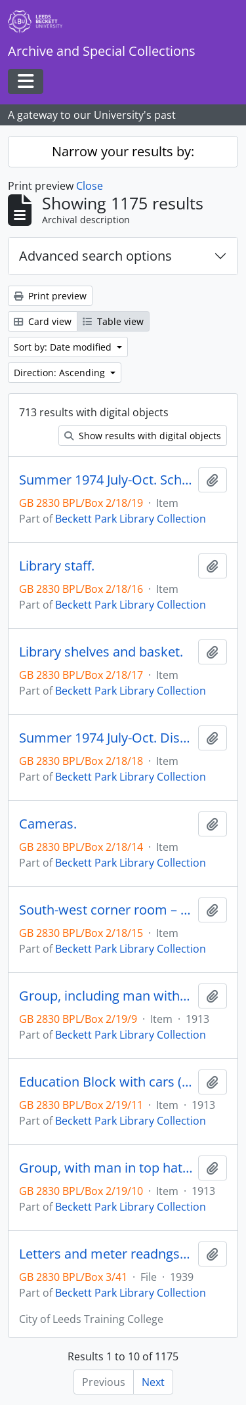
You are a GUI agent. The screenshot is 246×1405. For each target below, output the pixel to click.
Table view (113, 321)
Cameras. (48, 824)
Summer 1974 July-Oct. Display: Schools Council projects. (106, 738)
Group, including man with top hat (106, 996)
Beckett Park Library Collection (130, 518)
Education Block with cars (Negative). (106, 1082)
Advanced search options (95, 256)
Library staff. (56, 566)
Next (153, 1382)
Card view (43, 321)
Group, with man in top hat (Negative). (106, 1168)
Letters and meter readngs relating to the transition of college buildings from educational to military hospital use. (106, 1254)
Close (89, 186)
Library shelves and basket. (101, 652)
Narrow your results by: (123, 151)
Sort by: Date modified (64, 347)
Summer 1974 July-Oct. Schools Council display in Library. (106, 480)
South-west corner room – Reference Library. (106, 910)
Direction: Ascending (61, 372)
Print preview (50, 296)
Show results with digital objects (142, 435)
